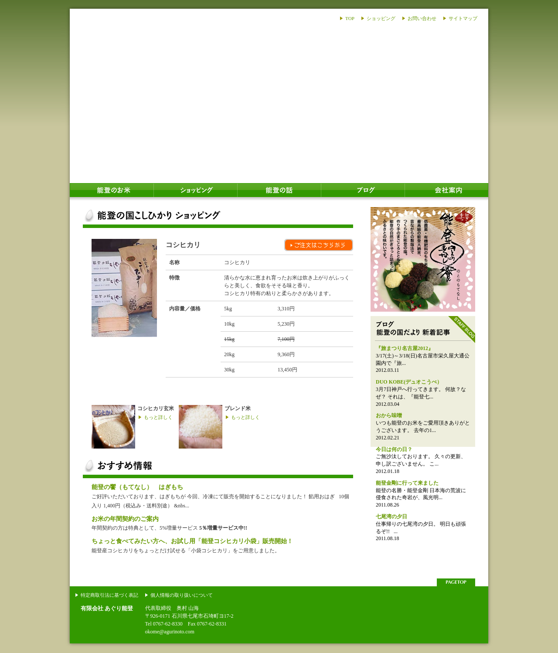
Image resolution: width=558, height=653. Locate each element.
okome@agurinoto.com (169, 632)
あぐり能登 (123, 70)
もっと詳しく (158, 417)
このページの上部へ (456, 582)
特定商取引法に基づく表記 (109, 595)
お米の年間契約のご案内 (125, 518)
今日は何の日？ (394, 449)
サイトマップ (463, 18)
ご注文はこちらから (318, 245)
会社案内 (446, 192)
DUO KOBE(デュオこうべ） (409, 382)
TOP (349, 18)
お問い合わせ (422, 18)
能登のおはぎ (423, 259)
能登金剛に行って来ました (407, 483)
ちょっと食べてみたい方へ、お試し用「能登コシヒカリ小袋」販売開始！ (192, 540)
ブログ (363, 192)
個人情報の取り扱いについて (181, 595)
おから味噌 (389, 415)
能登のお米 (111, 192)
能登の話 (279, 192)
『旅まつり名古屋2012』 (404, 348)
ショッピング (381, 18)
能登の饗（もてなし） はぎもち (137, 486)
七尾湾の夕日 (391, 517)
